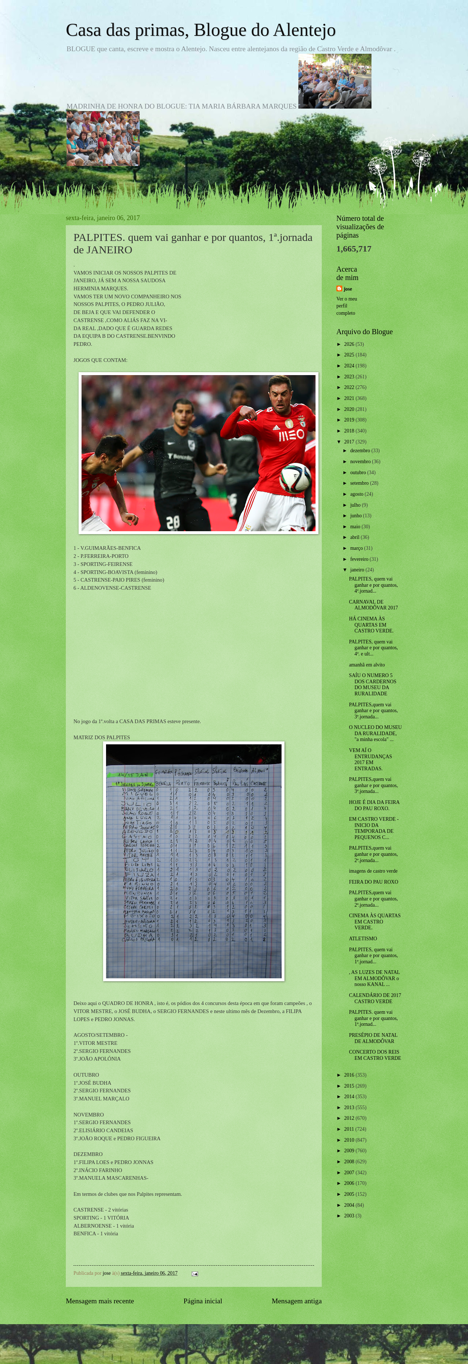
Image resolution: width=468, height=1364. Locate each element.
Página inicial (203, 1301)
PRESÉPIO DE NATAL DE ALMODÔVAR (373, 1038)
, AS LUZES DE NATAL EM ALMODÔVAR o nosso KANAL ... (374, 978)
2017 (349, 442)
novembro (361, 461)
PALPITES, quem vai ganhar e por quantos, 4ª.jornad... (373, 585)
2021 (349, 398)
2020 (349, 409)
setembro (360, 483)
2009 (349, 1150)
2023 (349, 376)
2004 (349, 1205)
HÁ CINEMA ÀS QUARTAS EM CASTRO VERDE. (371, 625)
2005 (349, 1194)
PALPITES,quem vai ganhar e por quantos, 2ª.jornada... (373, 854)
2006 (349, 1183)
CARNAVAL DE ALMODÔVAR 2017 (373, 605)
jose (348, 289)
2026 (349, 344)
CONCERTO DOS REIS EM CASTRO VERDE (375, 1055)
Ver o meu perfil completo (346, 306)
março (357, 548)
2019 (349, 420)
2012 (349, 1118)
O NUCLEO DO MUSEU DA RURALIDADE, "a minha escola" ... (375, 733)
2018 (349, 431)
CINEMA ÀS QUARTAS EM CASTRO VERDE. (374, 921)
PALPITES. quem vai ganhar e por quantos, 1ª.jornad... (373, 1018)
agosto (357, 494)
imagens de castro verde (373, 871)
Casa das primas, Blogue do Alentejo (201, 29)
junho (356, 515)
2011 (349, 1129)
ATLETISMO (363, 938)
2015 (349, 1086)
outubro (358, 472)
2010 (349, 1140)
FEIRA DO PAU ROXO (373, 882)
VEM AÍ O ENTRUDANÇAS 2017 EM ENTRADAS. (370, 759)
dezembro (360, 450)
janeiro (358, 570)
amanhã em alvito (367, 665)
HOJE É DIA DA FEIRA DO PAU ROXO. (374, 805)
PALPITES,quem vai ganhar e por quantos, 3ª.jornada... (373, 710)
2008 (349, 1161)
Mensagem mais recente (100, 1301)
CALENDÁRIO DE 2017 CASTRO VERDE (375, 998)
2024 (349, 366)
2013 (349, 1107)
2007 (349, 1172)
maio (356, 526)
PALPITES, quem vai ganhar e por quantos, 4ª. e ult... (373, 648)
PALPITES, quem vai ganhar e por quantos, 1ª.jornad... (373, 955)
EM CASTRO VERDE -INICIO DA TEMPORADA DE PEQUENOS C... (374, 828)
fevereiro (360, 559)
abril (355, 537)
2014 (349, 1096)
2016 (349, 1075)
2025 (349, 355)
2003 (349, 1215)
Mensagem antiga (297, 1301)
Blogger (274, 1349)
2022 (349, 387)
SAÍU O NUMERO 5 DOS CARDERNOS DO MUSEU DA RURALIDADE (372, 684)
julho (356, 505)
